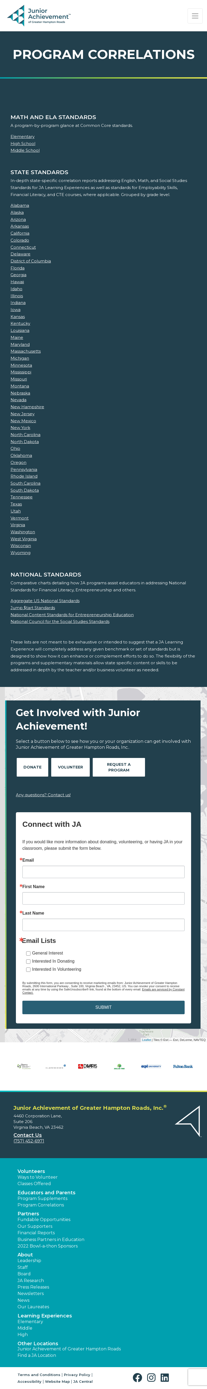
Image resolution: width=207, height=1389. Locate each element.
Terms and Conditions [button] (39, 1375)
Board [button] (24, 1273)
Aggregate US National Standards (45, 600)
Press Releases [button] (33, 1287)
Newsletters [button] (31, 1293)
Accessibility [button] (30, 1381)
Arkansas (20, 226)
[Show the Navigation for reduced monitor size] (195, 15)
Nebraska (20, 393)
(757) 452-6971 (28, 1141)
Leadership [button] (29, 1260)
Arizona (18, 219)
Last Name (33, 913)
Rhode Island (24, 476)
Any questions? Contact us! (43, 794)
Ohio (15, 448)
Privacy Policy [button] (77, 1375)
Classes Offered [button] (34, 1183)
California (20, 233)
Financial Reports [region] (36, 1232)
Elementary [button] (30, 1321)
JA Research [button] (31, 1280)
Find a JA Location (37, 1355)
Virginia (18, 524)
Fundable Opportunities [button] (44, 1219)
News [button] (23, 1300)
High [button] (23, 1334)
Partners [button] (28, 1213)
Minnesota (21, 365)
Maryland (20, 344)
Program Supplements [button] (42, 1198)
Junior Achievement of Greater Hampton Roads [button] (69, 1348)
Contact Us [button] (27, 1135)
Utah (16, 511)
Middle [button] (25, 1328)
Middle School (25, 150)
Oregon (18, 462)
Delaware (20, 254)
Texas (16, 504)
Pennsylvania (24, 469)
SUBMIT (103, 1007)
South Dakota (25, 490)
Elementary (22, 136)
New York (20, 427)
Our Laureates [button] (33, 1306)
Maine (17, 337)
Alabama (20, 205)
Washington (23, 531)
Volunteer (70, 767)
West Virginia (24, 538)
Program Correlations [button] (41, 1205)
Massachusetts (26, 351)
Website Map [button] (57, 1381)
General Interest (47, 953)
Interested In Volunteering (56, 969)
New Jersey (22, 413)
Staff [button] (23, 1267)
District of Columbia (31, 261)
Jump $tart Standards (33, 607)
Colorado (20, 240)
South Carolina (25, 483)
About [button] (25, 1254)
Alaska (17, 212)
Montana (20, 386)
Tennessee (22, 497)
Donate (32, 767)
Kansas (18, 316)
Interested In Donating (53, 961)
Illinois (17, 295)
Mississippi (21, 372)
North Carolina (25, 434)
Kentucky (20, 323)
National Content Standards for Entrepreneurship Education (72, 614)
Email (28, 860)
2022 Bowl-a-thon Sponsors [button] (48, 1246)
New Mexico (23, 420)
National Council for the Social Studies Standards (60, 621)
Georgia (18, 274)
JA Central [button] (83, 1381)
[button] (139, 1378)
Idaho (16, 288)
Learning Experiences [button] (45, 1315)
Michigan (20, 358)
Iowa (15, 309)
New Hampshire (27, 406)
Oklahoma (21, 455)
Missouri (19, 379)
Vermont (20, 518)
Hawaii (17, 281)
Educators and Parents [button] (46, 1192)
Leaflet (146, 1039)
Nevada (18, 399)
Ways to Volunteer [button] (38, 1177)
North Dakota (25, 441)
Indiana (18, 302)
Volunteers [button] (31, 1171)
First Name (33, 887)
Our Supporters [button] (35, 1226)
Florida (18, 268)
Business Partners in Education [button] (51, 1239)
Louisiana (20, 330)
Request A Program (119, 767)
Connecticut (23, 247)
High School (23, 143)
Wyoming (20, 552)
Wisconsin (21, 545)
